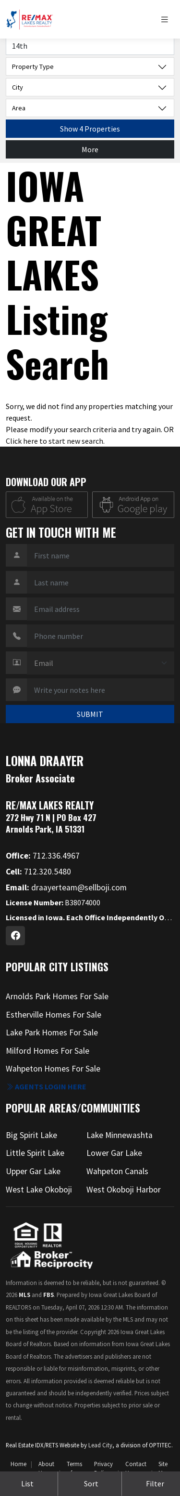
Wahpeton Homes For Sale (53, 1068)
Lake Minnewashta (119, 1135)
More (90, 149)
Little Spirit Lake (35, 1153)
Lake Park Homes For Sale (52, 1032)
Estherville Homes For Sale (53, 1014)
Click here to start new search (54, 441)
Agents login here (46, 1086)
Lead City (100, 1445)
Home (18, 1464)
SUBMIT (90, 714)
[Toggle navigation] (167, 19)
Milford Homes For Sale (47, 1051)
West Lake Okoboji (39, 1189)
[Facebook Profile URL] (15, 935)
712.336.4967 (43, 855)
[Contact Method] (100, 663)
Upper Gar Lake (33, 1171)
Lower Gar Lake (114, 1153)
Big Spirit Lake (31, 1135)
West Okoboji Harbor (123, 1189)
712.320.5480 (38, 871)
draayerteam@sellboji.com (66, 887)
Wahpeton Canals (117, 1171)
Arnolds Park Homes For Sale (57, 996)
